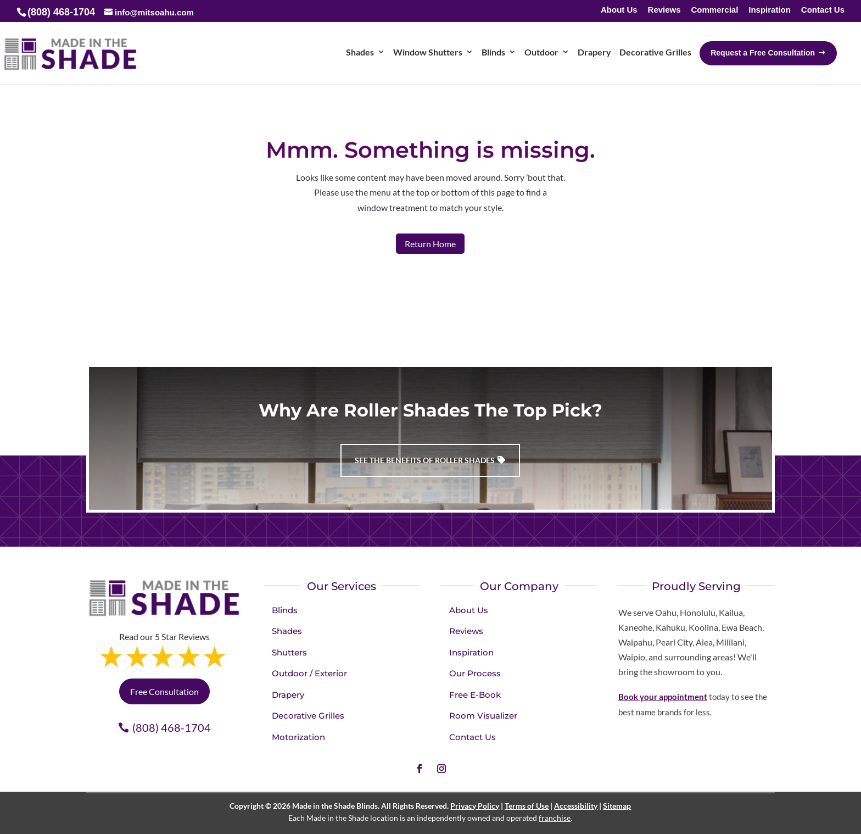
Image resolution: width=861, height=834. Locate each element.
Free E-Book (475, 695)
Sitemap (617, 805)
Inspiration (769, 10)
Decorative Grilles (308, 715)
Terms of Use (527, 805)
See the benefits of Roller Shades (425, 460)
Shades (287, 631)
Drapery (288, 695)
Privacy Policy (474, 805)
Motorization (298, 737)
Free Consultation (164, 691)
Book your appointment (662, 697)
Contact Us (823, 10)
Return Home (430, 243)
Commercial (714, 10)
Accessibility (575, 805)
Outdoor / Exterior (309, 673)
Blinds (285, 610)
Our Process (475, 673)
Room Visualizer (483, 715)
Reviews (664, 10)
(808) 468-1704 (171, 727)
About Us (619, 10)
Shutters (289, 652)
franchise (555, 817)
